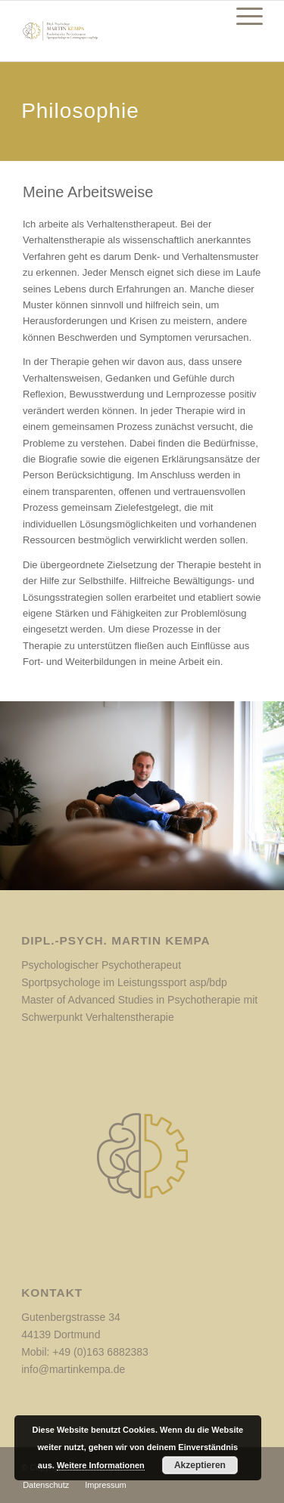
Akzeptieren (200, 1465)
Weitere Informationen (101, 1465)
